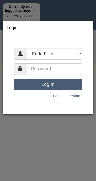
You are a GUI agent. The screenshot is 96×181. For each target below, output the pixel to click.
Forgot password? (67, 96)
